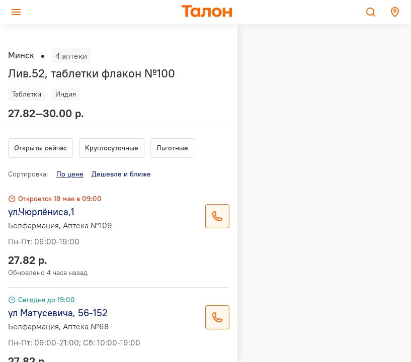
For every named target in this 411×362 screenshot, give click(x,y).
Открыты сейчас (40, 147)
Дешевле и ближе (121, 173)
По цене (70, 173)
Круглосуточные (111, 147)
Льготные (172, 147)
